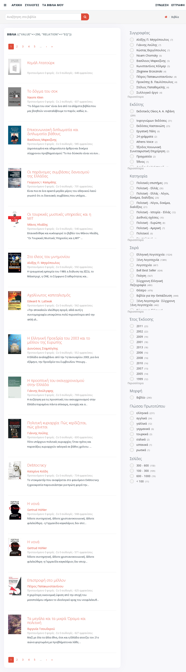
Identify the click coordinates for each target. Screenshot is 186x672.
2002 (142, 331)
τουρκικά (144, 434)
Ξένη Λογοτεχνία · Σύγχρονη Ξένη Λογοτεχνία (152, 303)
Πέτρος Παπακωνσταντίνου (156, 77)
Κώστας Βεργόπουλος (153, 50)
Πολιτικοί (144, 233)
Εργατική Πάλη (148, 131)
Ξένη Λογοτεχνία (151, 260)
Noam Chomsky (149, 55)
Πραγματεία (146, 156)
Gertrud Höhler (37, 510)
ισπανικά (144, 445)
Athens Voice (146, 142)
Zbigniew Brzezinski (151, 71)
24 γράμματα (146, 136)
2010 (142, 363)
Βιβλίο (144, 397)
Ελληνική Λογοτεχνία (154, 254)
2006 (142, 352)
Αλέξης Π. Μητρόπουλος (154, 40)
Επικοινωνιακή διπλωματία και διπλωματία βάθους (52, 131)
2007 (142, 368)
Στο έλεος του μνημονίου (48, 256)
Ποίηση (144, 276)
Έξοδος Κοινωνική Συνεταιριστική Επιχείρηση (149, 149)
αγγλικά (144, 418)
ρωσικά (143, 450)
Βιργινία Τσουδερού (41, 629)
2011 (142, 326)
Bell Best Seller (149, 270)
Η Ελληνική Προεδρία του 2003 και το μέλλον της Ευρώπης (58, 340)
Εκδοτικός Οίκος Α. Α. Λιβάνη (152, 113)
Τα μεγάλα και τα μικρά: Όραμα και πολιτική (56, 620)
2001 (142, 342)
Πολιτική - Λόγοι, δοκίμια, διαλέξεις (150, 205)
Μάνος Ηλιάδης (37, 224)
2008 (142, 358)
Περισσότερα (136, 96)
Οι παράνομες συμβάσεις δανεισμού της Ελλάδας (58, 173)
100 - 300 (145, 471)
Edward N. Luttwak (39, 301)
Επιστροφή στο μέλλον (46, 580)
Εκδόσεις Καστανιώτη (153, 126)
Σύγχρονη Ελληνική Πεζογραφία (146, 283)
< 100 (142, 481)
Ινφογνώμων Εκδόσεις (154, 120)
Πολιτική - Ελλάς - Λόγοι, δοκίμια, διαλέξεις (149, 195)
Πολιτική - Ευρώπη (150, 223)
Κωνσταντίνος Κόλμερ (153, 66)
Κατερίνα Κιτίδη (37, 471)
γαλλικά (144, 423)
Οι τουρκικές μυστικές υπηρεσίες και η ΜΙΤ (59, 216)
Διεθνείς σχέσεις (150, 217)
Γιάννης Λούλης (148, 45)
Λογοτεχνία (147, 265)
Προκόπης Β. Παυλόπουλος (156, 82)
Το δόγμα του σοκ (42, 91)
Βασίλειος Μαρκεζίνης (153, 61)
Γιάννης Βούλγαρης (40, 391)
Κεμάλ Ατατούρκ (40, 62)
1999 (142, 379)
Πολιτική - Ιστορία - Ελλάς (156, 212)
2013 (142, 347)
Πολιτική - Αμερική (150, 228)
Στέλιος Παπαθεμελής (152, 87)
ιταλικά (142, 439)
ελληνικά (145, 413)
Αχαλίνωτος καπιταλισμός (49, 295)
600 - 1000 (146, 476)
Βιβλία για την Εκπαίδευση (157, 295)
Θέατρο (144, 290)
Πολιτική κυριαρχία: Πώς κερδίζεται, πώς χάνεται (57, 424)
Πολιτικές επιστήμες (152, 183)
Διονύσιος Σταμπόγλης (42, 348)
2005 (142, 374)
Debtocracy (36, 465)
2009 (142, 337)
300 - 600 (145, 465)
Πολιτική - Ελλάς (149, 188)
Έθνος (142, 162)
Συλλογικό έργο (149, 92)
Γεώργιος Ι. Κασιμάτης (41, 182)
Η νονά (33, 503)
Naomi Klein (35, 97)
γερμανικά (145, 429)
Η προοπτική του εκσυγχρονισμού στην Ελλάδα (55, 382)
